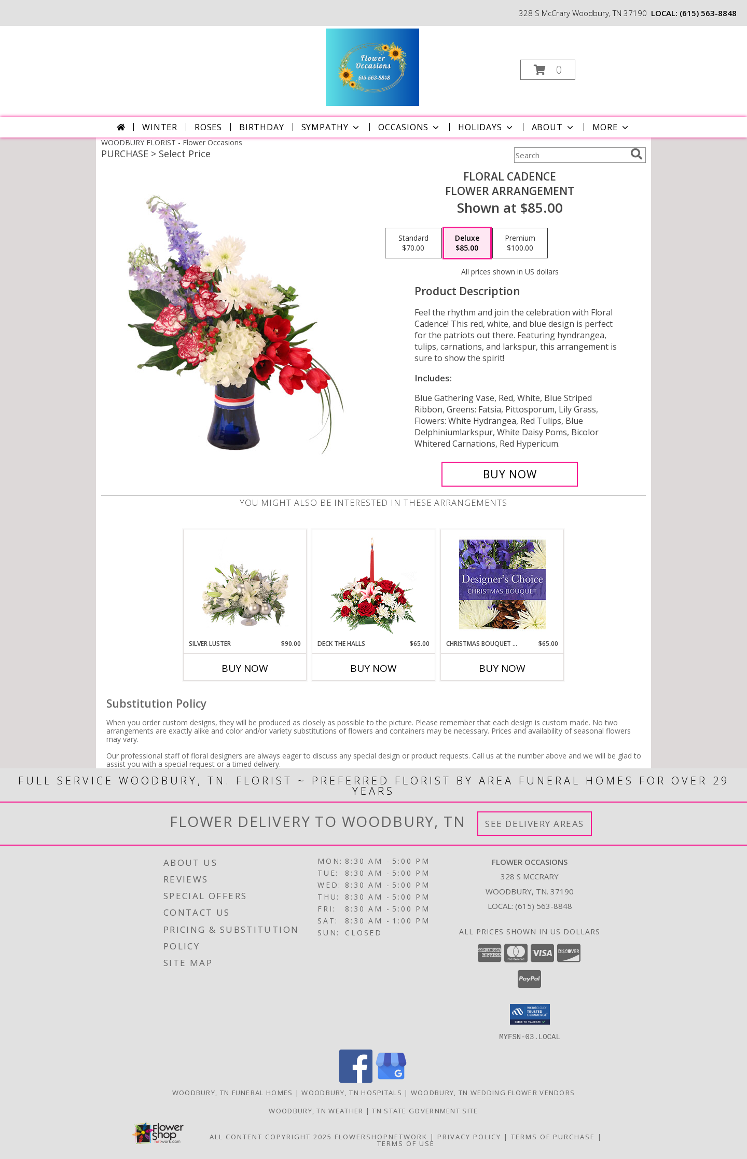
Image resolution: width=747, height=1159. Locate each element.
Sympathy (331, 127)
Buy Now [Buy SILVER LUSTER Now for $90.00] (245, 668)
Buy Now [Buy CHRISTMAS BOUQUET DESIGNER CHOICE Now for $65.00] (502, 668)
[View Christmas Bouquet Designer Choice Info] (502, 584)
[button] (547, 70)
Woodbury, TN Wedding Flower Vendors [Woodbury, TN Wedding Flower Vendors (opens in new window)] (493, 1092)
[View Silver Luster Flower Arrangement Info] (245, 584)
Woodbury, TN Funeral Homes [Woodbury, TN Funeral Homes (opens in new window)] (232, 1092)
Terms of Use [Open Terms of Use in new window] (406, 1143)
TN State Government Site (425, 1110)
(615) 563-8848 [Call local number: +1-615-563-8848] (708, 13)
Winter (159, 127)
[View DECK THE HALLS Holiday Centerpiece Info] (373, 584)
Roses (208, 127)
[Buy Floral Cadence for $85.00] (509, 474)
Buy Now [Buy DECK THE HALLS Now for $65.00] (373, 668)
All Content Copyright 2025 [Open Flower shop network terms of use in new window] (271, 1136)
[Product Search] (570, 155)
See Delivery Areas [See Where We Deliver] (534, 824)
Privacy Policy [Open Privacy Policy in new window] (469, 1136)
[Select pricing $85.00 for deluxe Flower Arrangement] (467, 243)
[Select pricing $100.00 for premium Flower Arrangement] (520, 243)
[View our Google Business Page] (391, 1079)
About (553, 127)
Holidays (486, 127)
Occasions (409, 127)
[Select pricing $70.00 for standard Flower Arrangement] (413, 243)
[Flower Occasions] (372, 67)
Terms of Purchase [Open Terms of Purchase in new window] (553, 1136)
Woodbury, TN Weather (316, 1110)
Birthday (261, 127)
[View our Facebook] (355, 1079)
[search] (636, 154)
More (611, 127)
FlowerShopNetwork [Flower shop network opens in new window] (381, 1136)
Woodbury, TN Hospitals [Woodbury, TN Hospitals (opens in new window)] (351, 1092)
